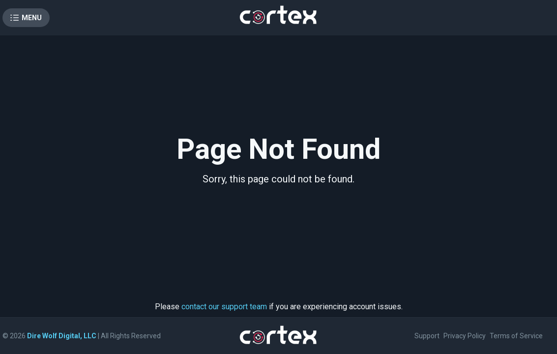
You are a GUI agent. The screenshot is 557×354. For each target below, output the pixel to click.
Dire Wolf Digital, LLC (61, 336)
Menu (32, 18)
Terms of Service (516, 336)
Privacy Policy (464, 336)
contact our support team (224, 306)
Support (427, 336)
